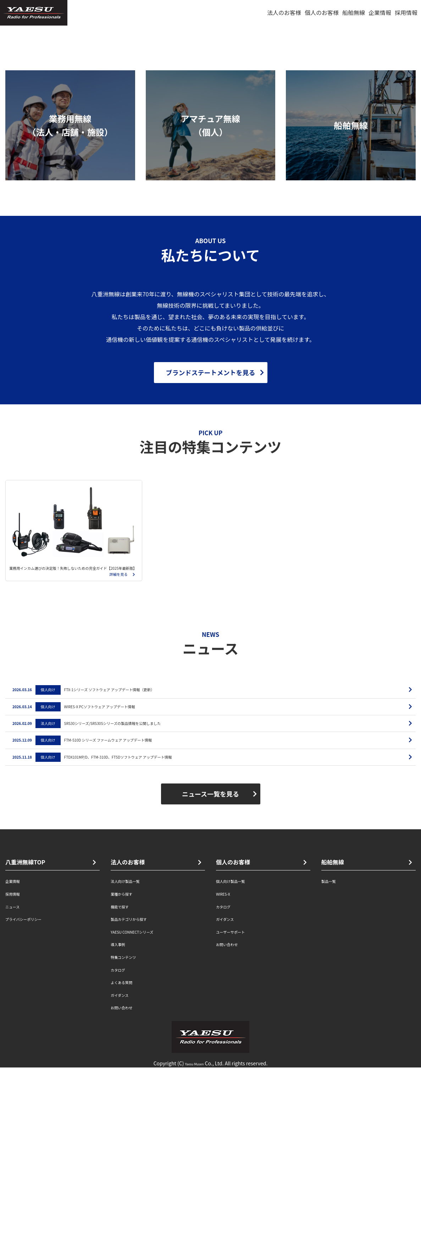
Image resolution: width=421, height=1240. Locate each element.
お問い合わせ (128, 1179)
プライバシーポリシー (33, 1090)
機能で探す (125, 1078)
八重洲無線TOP (25, 1034)
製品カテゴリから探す (139, 1090)
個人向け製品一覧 (238, 1053)
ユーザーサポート (238, 1103)
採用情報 (406, 12)
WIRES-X (227, 1065)
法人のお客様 (284, 12)
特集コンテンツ (130, 1128)
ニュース (16, 1078)
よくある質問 (128, 1153)
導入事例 (122, 1115)
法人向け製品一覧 (133, 1053)
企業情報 (380, 12)
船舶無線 (353, 12)
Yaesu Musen (194, 1235)
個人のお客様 (322, 12)
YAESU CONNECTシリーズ (144, 1103)
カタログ (122, 1141)
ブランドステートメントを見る (210, 512)
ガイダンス (125, 1166)
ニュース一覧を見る (210, 966)
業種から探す (128, 1065)
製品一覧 (332, 1053)
